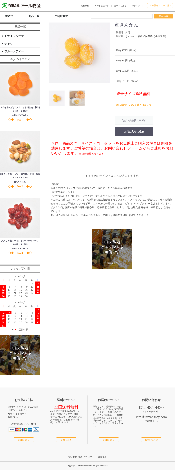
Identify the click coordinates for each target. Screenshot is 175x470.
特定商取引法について (80, 457)
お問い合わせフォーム (123, 148)
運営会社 (103, 457)
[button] (57, 98)
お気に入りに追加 (134, 131)
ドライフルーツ (14, 35)
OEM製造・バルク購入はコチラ (134, 105)
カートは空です (102, 6)
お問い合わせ (151, 440)
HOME (9, 16)
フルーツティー (14, 51)
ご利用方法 (61, 16)
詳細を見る (23, 440)
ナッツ (8, 43)
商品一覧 (34, 16)
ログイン (136, 6)
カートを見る (120, 6)
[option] (79, 53)
